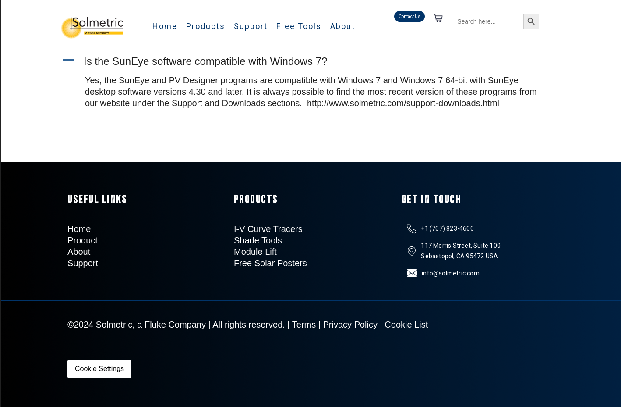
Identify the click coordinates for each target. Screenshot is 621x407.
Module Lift (255, 252)
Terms (304, 324)
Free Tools (298, 26)
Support (251, 26)
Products (205, 26)
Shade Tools (258, 240)
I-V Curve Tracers (268, 229)
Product (82, 240)
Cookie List (406, 324)
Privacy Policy (350, 324)
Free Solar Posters (270, 263)
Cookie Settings (99, 368)
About (342, 26)
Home (164, 26)
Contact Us (409, 16)
